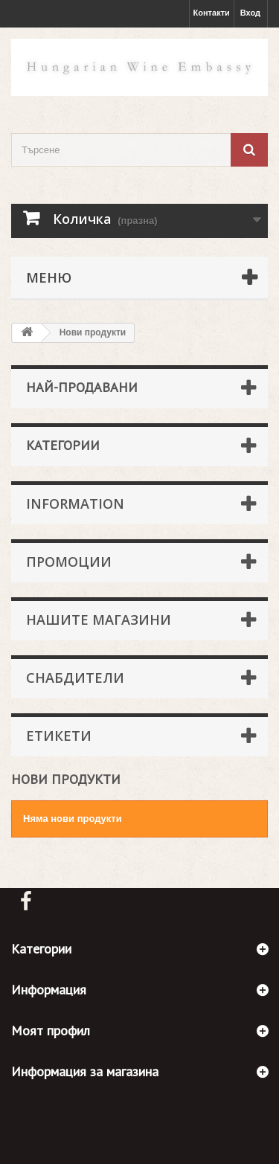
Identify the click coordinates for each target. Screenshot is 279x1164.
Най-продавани (82, 387)
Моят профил (50, 1030)
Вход (250, 12)
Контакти (211, 12)
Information (75, 503)
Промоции (69, 561)
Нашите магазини (98, 619)
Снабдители (75, 677)
